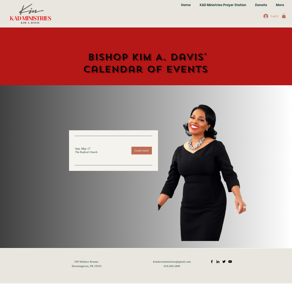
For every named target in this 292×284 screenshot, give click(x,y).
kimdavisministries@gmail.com (172, 261)
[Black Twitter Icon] (224, 261)
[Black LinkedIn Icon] (218, 261)
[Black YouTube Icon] (230, 261)
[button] (284, 15)
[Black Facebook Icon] (212, 261)
